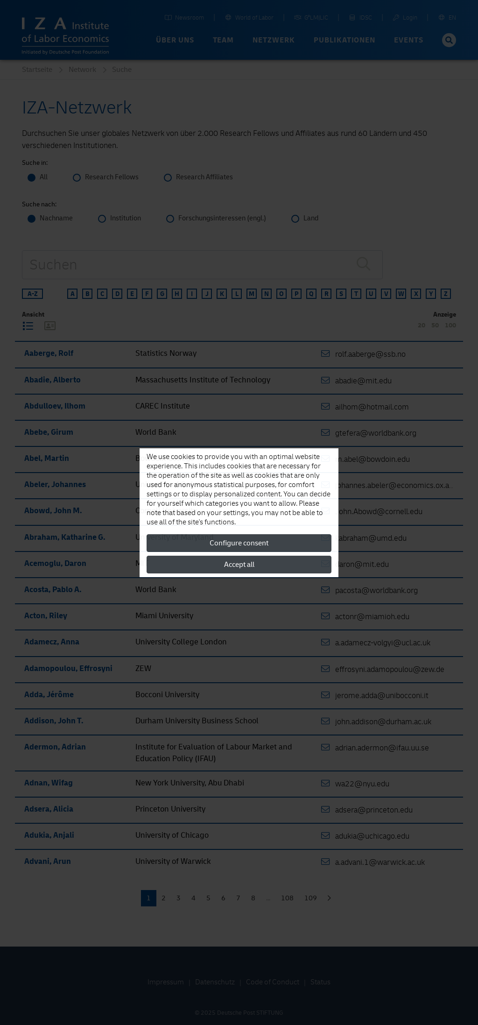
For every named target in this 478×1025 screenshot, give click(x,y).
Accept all (239, 564)
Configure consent (239, 543)
